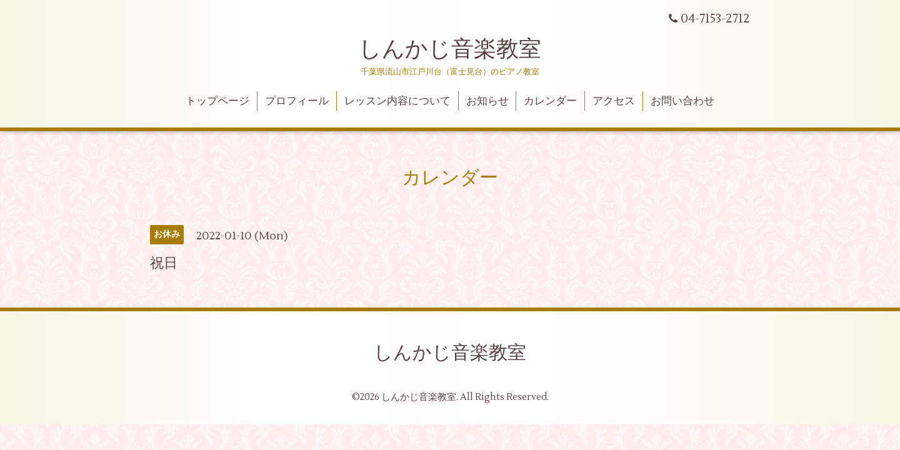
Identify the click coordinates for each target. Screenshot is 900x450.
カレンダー (550, 101)
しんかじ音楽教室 (450, 49)
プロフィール (297, 101)
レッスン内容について (397, 101)
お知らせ (487, 101)
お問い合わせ (682, 101)
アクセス (613, 101)
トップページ (217, 101)
